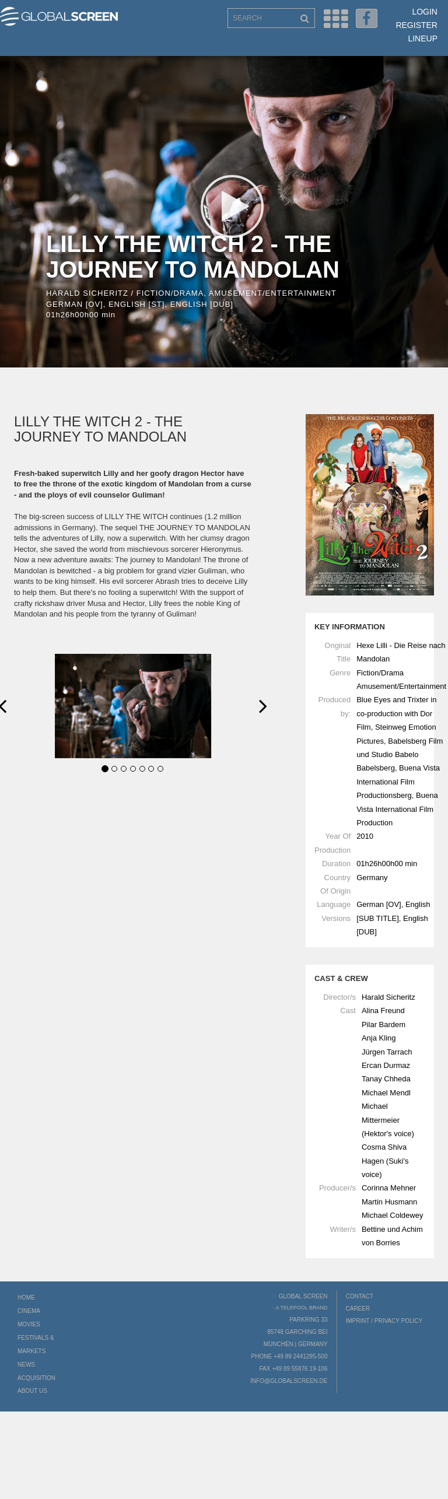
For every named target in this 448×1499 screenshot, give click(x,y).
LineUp (423, 38)
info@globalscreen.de (288, 1381)
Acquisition (36, 1378)
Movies (29, 1324)
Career (358, 1308)
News (26, 1364)
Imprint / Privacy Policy (384, 1321)
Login (425, 11)
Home (26, 1297)
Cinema (29, 1311)
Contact (360, 1296)
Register (417, 25)
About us (32, 1391)
